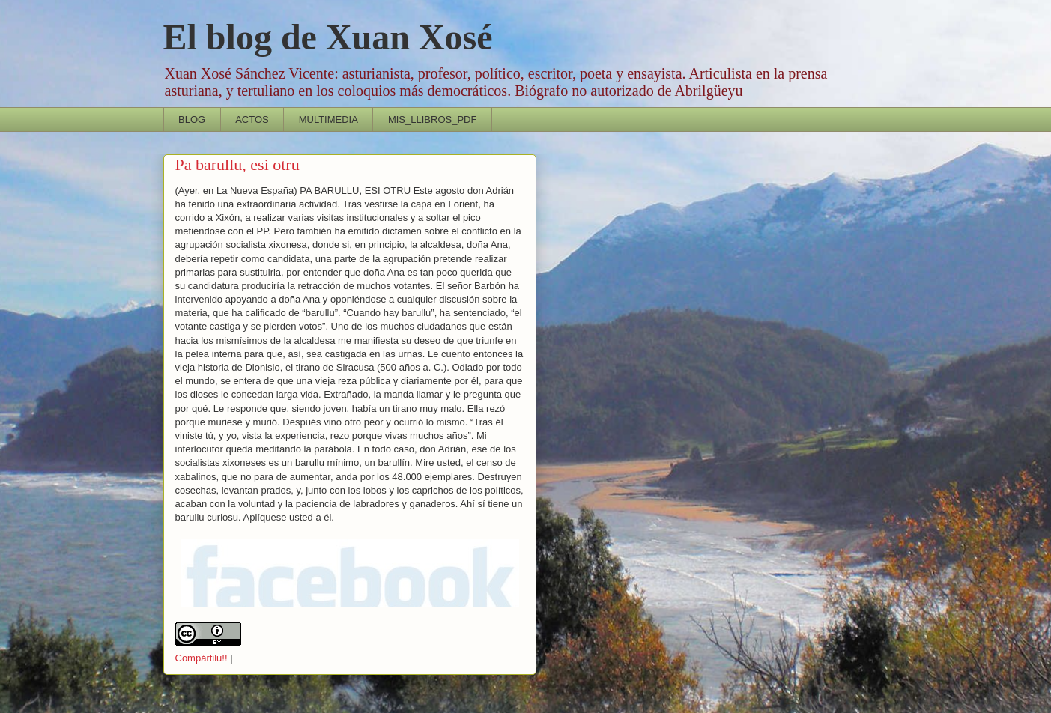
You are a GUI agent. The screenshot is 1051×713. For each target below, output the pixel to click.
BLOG (191, 119)
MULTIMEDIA (328, 119)
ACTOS (252, 119)
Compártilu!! (201, 658)
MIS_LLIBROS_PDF (432, 119)
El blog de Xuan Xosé (328, 37)
